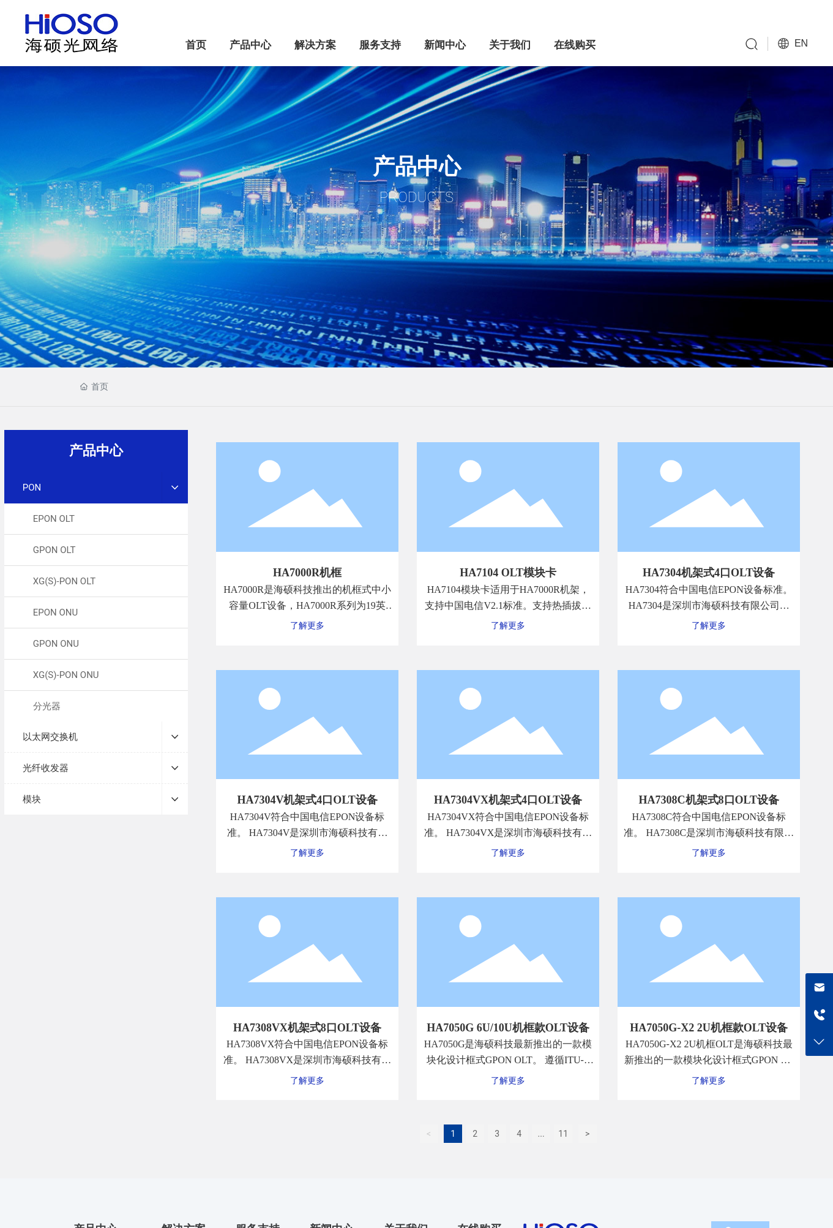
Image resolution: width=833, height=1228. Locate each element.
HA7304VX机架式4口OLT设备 (508, 800)
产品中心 (417, 166)
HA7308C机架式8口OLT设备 (709, 800)
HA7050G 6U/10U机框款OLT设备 (508, 1028)
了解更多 (307, 625)
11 (563, 1134)
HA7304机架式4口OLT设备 (709, 573)
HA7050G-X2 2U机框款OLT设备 (709, 1028)
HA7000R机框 (307, 573)
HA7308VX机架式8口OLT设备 (307, 1028)
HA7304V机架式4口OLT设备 (307, 800)
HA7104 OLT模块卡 (508, 573)
